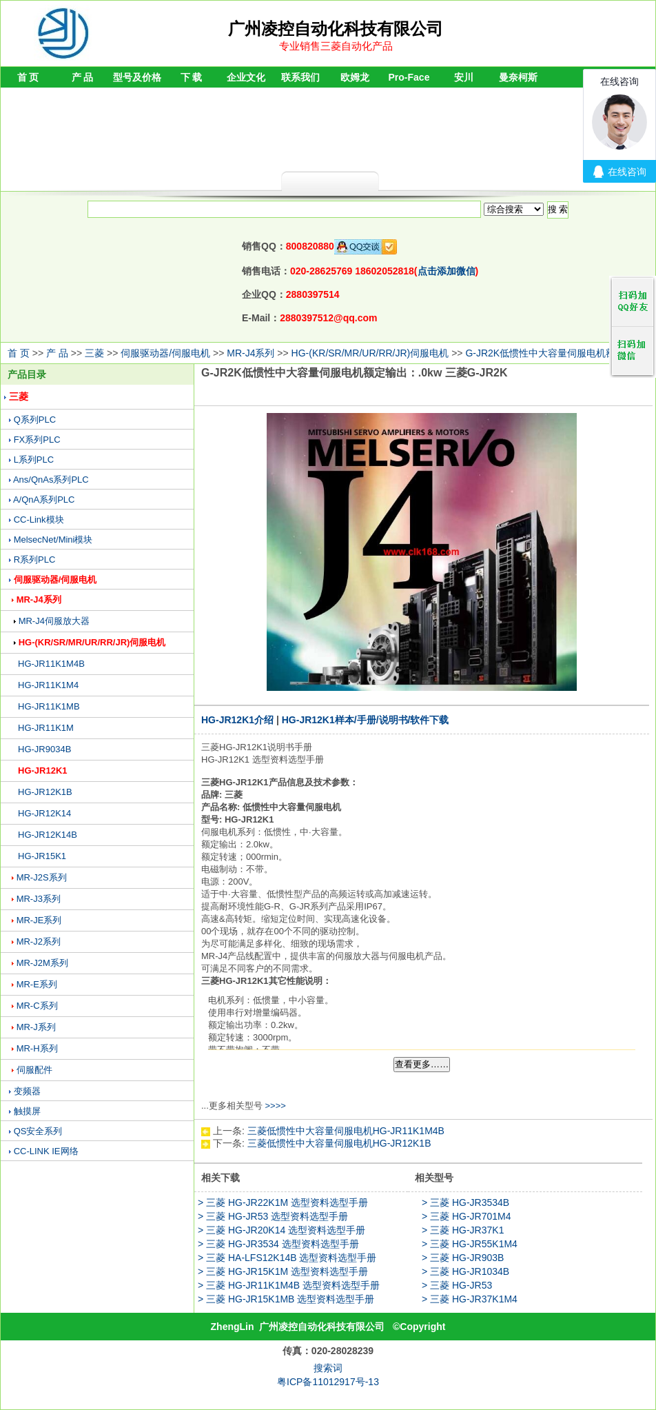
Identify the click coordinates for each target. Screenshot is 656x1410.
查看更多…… (422, 1064)
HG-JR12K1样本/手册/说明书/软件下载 (365, 719)
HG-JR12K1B (45, 792)
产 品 (83, 77)
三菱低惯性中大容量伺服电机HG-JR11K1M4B (345, 1130)
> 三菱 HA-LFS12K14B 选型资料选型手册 (287, 1257)
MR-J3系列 (39, 899)
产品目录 (27, 374)
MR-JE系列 (39, 920)
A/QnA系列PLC (44, 499)
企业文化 (246, 77)
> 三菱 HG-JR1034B (465, 1271)
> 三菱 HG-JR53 (457, 1285)
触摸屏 (27, 1111)
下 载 (192, 77)
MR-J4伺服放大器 (54, 621)
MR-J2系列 (39, 941)
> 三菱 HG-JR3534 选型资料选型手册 (278, 1243)
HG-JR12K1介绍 (237, 719)
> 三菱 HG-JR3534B (465, 1202)
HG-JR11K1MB (49, 706)
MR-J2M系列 (42, 963)
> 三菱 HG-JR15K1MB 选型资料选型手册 (286, 1299)
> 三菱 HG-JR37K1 (463, 1230)
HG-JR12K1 (43, 770)
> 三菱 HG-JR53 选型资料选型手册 (273, 1216)
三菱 (94, 353)
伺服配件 (34, 1070)
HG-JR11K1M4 (48, 685)
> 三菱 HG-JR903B (463, 1257)
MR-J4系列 (250, 353)
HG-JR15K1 (42, 856)
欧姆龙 (354, 77)
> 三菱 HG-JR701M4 (466, 1216)
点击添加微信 (446, 270)
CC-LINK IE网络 (46, 1151)
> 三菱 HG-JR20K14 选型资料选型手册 (281, 1230)
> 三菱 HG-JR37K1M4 (469, 1299)
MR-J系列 (36, 1027)
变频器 (27, 1091)
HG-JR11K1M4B (51, 663)
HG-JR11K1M (46, 728)
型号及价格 (137, 77)
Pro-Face (409, 77)
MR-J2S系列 (42, 877)
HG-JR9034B (44, 749)
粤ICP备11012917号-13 (328, 1381)
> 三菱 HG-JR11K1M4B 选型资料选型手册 (289, 1285)
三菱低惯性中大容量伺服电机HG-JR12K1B (339, 1143)
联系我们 (300, 77)
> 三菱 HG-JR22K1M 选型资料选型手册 (283, 1202)
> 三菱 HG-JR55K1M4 (469, 1243)
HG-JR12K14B (47, 834)
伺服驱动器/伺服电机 (165, 353)
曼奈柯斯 (518, 77)
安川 (463, 77)
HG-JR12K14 (44, 813)
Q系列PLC (35, 419)
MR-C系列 (37, 1005)
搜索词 (328, 1367)
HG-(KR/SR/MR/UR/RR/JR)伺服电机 (370, 353)
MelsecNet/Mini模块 (53, 539)
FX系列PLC (37, 439)
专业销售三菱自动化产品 (336, 46)
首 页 (28, 77)
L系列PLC (34, 459)
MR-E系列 (37, 984)
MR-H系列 (37, 1048)
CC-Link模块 (39, 519)
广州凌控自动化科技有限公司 (322, 1326)
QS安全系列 (38, 1131)
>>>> (275, 1105)
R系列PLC (35, 559)
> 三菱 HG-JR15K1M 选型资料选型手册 (283, 1271)
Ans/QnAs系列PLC (51, 479)
